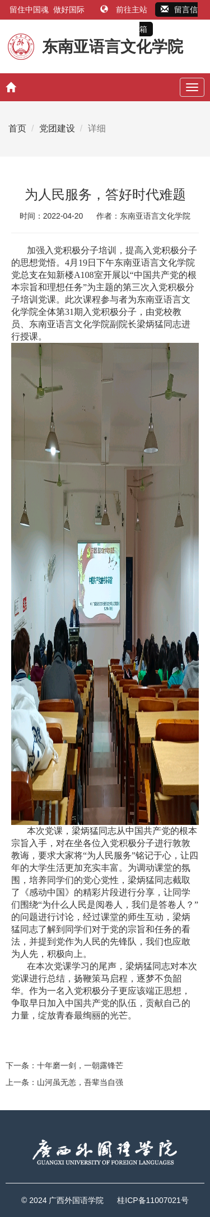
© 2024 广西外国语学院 (62, 1200)
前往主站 (125, 9)
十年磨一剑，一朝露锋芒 (80, 1065)
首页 (17, 128)
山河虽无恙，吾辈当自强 (80, 1082)
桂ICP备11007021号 (153, 1200)
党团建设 (57, 128)
